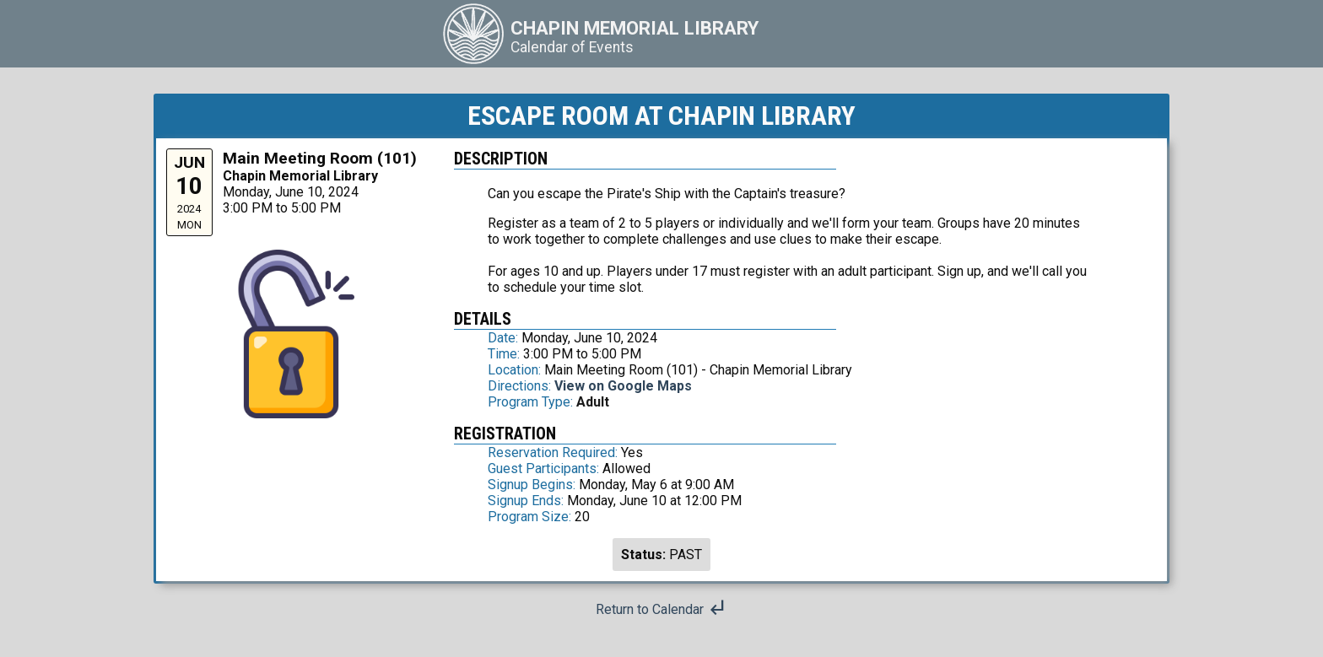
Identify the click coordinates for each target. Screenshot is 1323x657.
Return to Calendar (661, 609)
